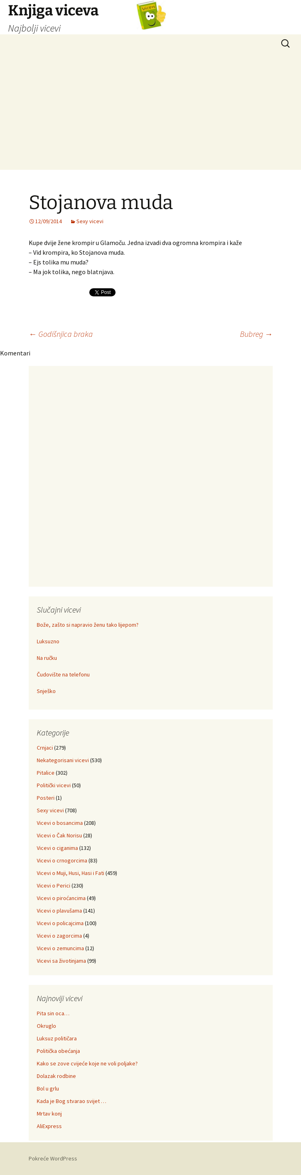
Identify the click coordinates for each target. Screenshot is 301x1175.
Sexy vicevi (89, 221)
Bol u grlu (48, 1088)
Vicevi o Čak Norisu (59, 835)
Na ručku (47, 657)
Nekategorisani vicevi (63, 760)
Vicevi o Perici (53, 885)
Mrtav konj (49, 1113)
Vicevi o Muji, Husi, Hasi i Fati (70, 873)
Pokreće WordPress (53, 1158)
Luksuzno (48, 641)
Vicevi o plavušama (59, 910)
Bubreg (256, 334)
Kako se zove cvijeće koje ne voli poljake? (87, 1063)
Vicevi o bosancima (60, 822)
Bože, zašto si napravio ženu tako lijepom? (88, 624)
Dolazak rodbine (56, 1076)
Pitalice (46, 772)
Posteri (46, 797)
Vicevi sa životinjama (61, 960)
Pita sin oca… (53, 1013)
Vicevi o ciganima (57, 848)
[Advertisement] (150, 113)
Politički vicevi (54, 785)
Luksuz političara (57, 1038)
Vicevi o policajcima (60, 923)
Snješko (46, 691)
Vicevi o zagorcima (59, 935)
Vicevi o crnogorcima (62, 860)
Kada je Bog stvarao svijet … (71, 1101)
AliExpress (49, 1126)
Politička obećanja (58, 1051)
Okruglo (46, 1025)
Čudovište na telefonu (63, 674)
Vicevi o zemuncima (60, 948)
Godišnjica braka (61, 334)
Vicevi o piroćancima (61, 898)
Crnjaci (45, 747)
